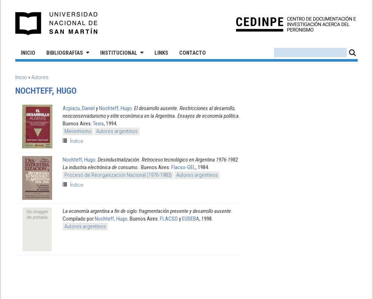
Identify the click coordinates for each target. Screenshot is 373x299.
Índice (76, 141)
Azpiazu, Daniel (79, 108)
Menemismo (77, 131)
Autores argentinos (117, 131)
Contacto (192, 53)
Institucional (118, 53)
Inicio (28, 53)
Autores (39, 77)
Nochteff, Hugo (115, 108)
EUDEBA (190, 218)
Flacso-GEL (183, 167)
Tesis (98, 123)
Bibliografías (64, 53)
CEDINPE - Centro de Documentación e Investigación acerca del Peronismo (296, 24)
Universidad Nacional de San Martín (56, 23)
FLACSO (169, 218)
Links (161, 53)
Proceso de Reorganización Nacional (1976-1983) (118, 175)
